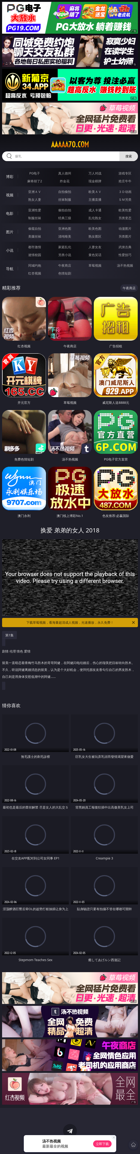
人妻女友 (94, 247)
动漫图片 (125, 228)
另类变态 (125, 218)
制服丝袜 (34, 218)
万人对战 (94, 173)
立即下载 (102, 1144)
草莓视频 (94, 265)
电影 (9, 213)
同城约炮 (34, 265)
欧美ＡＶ (94, 191)
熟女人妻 (34, 199)
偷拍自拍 (64, 210)
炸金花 (65, 181)
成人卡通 (94, 210)
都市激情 (34, 247)
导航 (9, 268)
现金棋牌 (94, 181)
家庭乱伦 (64, 247)
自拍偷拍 (64, 191)
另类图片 (125, 236)
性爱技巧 (125, 255)
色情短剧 (64, 273)
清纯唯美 (64, 236)
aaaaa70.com (70, 144)
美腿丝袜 (34, 236)
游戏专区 (125, 173)
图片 (9, 231)
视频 (9, 195)
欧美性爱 (125, 210)
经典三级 (64, 218)
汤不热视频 (125, 265)
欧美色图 (94, 228)
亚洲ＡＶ (34, 191)
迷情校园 (34, 255)
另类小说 (64, 255)
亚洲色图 (64, 228)
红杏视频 (34, 273)
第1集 (9, 635)
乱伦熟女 (94, 218)
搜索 (128, 156)
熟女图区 (94, 236)
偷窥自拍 (34, 228)
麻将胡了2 (34, 181)
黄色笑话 (94, 255)
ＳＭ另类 (125, 199)
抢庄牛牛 (125, 181)
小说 (9, 250)
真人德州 (64, 173)
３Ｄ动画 (125, 191)
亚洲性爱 (34, 210)
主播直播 (94, 199)
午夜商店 (64, 265)
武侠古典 (125, 247)
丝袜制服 (64, 199)
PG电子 (34, 173)
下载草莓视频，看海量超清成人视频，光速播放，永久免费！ (81, 622)
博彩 (9, 176)
